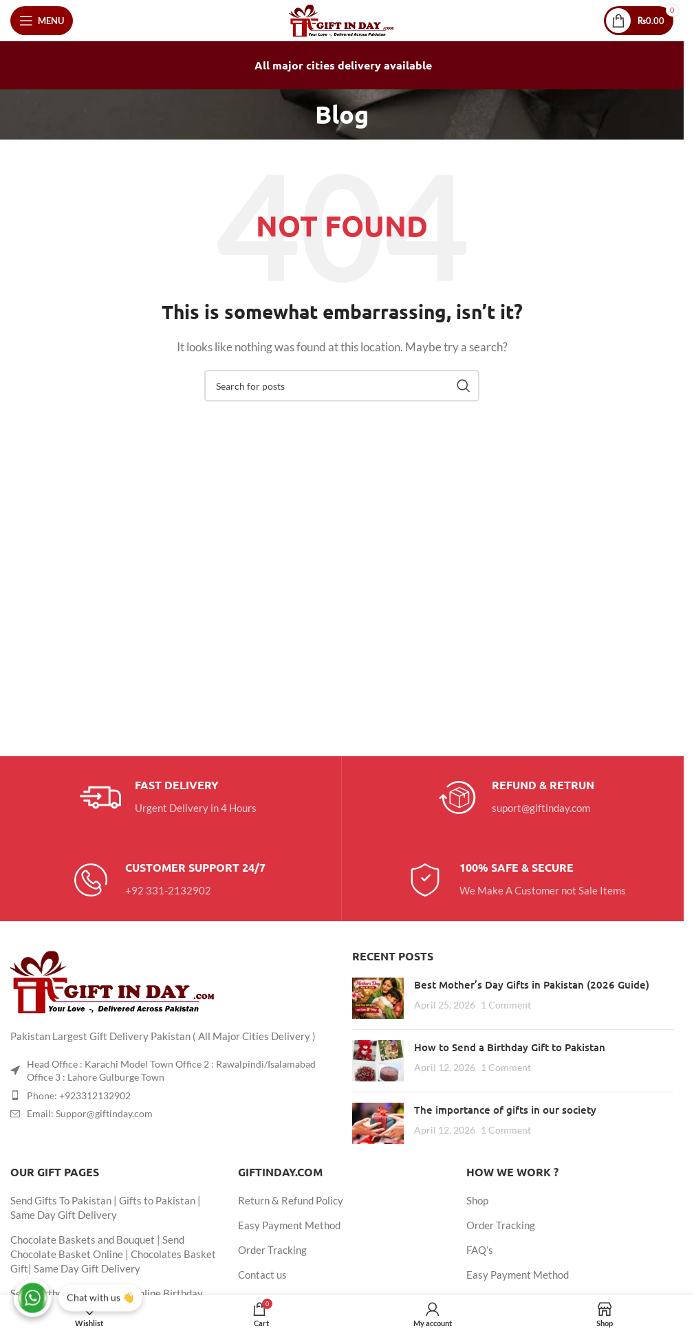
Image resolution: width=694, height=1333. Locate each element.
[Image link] (113, 980)
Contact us (262, 1274)
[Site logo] (342, 19)
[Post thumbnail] (378, 998)
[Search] (341, 385)
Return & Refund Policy (290, 1200)
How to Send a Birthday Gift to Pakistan (509, 1047)
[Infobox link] (168, 797)
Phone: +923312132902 (79, 1095)
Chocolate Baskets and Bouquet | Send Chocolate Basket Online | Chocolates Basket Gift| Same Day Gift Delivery (113, 1254)
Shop (477, 1200)
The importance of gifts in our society (505, 1109)
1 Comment (506, 1005)
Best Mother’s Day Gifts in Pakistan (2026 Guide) (531, 984)
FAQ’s (479, 1250)
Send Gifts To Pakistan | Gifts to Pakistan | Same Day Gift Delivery (105, 1207)
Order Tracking (272, 1250)
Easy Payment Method (289, 1225)
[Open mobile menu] (41, 20)
